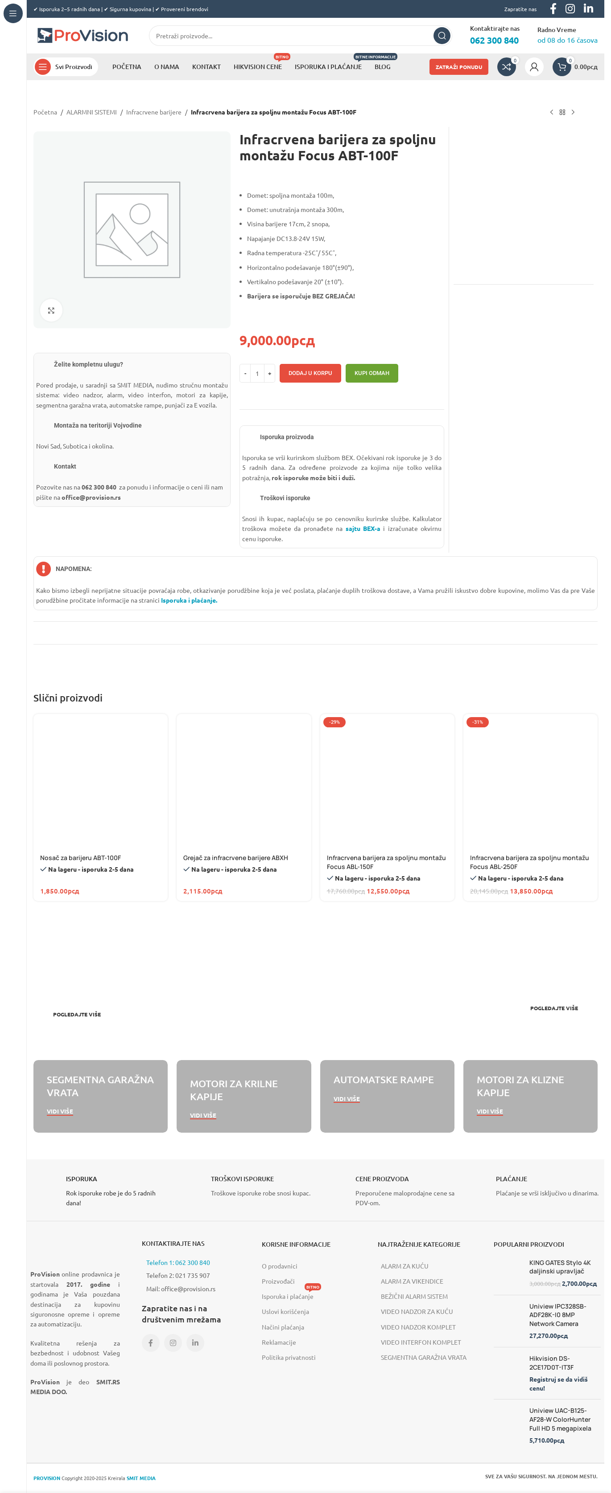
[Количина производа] (257, 373)
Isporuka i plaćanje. (188, 600)
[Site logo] (82, 35)
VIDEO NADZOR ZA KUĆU (417, 1311)
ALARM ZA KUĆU (405, 1266)
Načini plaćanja (283, 1327)
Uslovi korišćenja (285, 1311)
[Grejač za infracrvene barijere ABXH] (244, 781)
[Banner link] (172, 985)
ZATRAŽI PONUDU (459, 66)
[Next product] (573, 112)
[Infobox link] (98, 1191)
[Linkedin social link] (195, 1343)
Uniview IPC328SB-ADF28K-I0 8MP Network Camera (557, 1315)
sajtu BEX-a (363, 528)
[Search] (300, 35)
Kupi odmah (372, 373)
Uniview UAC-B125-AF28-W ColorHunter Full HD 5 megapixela (560, 1419)
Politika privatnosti (289, 1357)
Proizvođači (278, 1281)
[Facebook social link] (151, 1343)
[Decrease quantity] (245, 373)
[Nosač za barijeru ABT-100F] (100, 781)
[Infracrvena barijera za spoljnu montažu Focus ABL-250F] (530, 781)
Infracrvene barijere (154, 112)
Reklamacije (279, 1342)
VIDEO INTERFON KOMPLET (421, 1342)
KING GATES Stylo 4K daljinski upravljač (560, 1267)
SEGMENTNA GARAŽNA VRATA (424, 1357)
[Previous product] (551, 112)
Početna (45, 112)
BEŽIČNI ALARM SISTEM (414, 1296)
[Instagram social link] (173, 1343)
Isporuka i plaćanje (291, 1294)
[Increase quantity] (269, 373)
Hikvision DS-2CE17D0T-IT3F (551, 1362)
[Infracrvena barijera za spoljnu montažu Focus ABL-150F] (387, 781)
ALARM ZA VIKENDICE (412, 1281)
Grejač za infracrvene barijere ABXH (235, 857)
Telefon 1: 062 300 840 (178, 1262)
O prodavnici (279, 1266)
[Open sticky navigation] (66, 67)
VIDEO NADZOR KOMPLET (418, 1327)
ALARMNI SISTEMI (91, 112)
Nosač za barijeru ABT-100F (80, 857)
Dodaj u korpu (310, 373)
